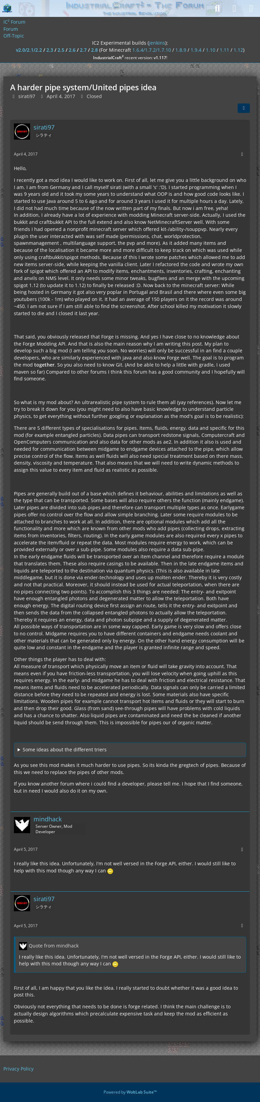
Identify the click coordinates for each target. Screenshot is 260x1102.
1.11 (224, 50)
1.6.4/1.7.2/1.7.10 (151, 50)
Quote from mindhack (54, 945)
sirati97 (26, 96)
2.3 (49, 50)
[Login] (234, 8)
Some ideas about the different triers (65, 749)
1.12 (238, 50)
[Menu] (251, 8)
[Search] (217, 8)
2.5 (61, 50)
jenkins (157, 43)
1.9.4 (196, 50)
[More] (242, 154)
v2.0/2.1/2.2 (29, 50)
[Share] (244, 108)
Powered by (130, 1092)
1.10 (210, 50)
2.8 (94, 50)
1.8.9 (180, 50)
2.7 (83, 50)
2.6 (72, 50)
